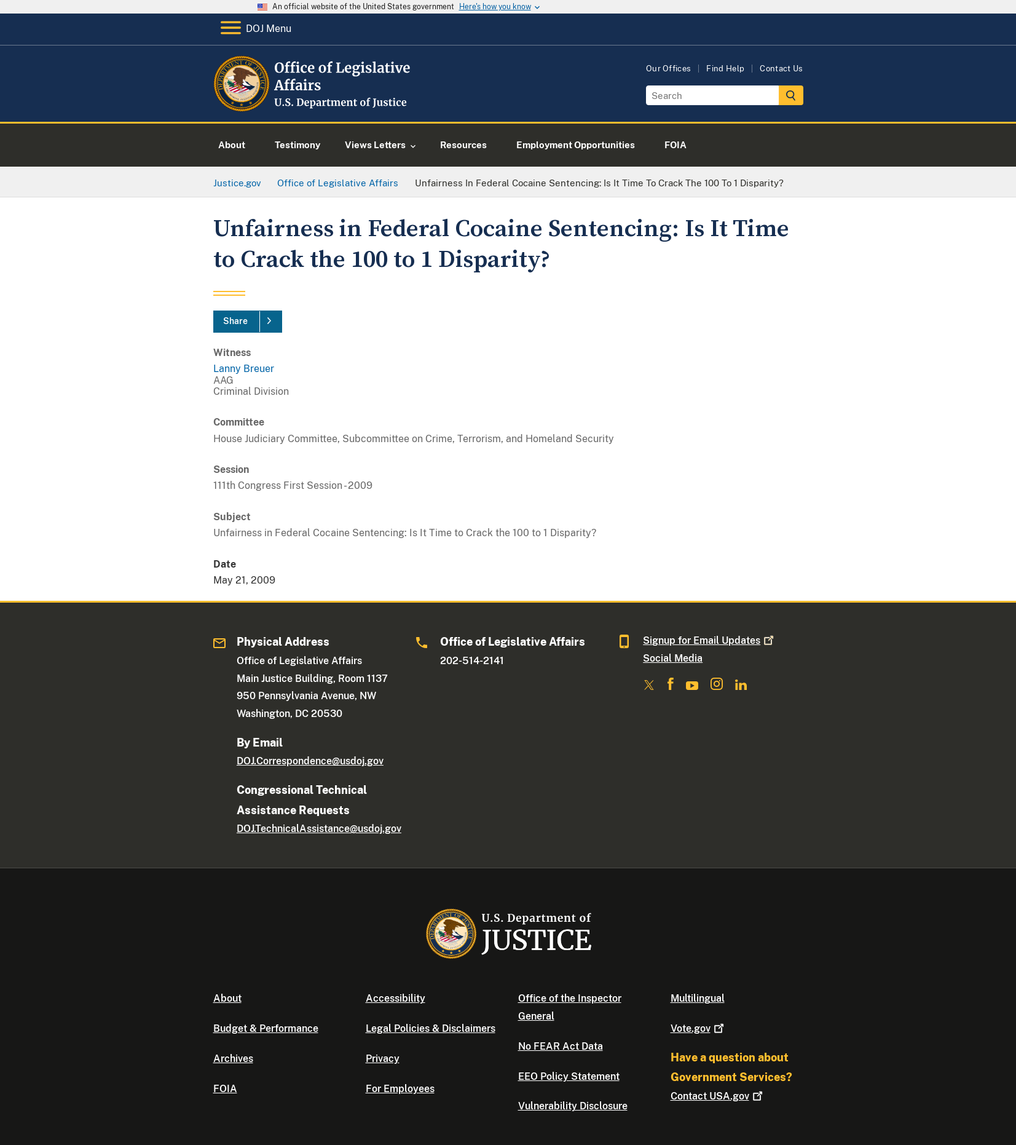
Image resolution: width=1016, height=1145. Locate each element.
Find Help (725, 68)
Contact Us (781, 68)
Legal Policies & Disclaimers (430, 1028)
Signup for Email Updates (709, 640)
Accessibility (395, 998)
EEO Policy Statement (569, 1076)
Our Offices (668, 68)
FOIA (225, 1089)
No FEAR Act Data (560, 1046)
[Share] (247, 322)
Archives (233, 1058)
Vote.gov (699, 1028)
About (227, 998)
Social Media (673, 658)
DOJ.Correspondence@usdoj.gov (310, 761)
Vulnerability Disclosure (573, 1106)
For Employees (400, 1089)
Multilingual (698, 998)
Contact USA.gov (718, 1096)
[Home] (313, 107)
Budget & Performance (265, 1028)
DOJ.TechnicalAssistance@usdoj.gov (319, 828)
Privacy (383, 1058)
